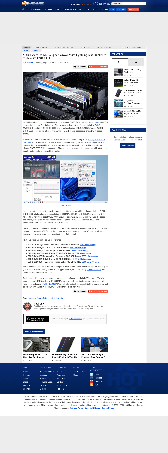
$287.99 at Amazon (83, 259)
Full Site (26, 385)
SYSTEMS (48, 9)
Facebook (99, 378)
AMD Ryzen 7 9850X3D (105, 47)
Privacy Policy (63, 385)
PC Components (47, 371)
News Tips (61, 378)
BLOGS (105, 9)
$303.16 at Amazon (90, 256)
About (59, 371)
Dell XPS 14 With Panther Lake (64, 47)
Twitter (97, 374)
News (36, 50)
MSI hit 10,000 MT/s (51, 284)
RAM (39, 298)
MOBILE (57, 9)
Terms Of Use (108, 408)
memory (32, 298)
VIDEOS (96, 9)
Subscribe (121, 9)
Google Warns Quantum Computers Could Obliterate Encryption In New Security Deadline (132, 102)
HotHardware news (75, 319)
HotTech (60, 389)
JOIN (78, 4)
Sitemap (26, 389)
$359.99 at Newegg (80, 250)
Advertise (61, 375)
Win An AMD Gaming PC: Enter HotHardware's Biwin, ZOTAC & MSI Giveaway (132, 71)
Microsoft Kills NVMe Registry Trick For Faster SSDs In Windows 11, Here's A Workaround (133, 112)
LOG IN (72, 4)
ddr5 (51, 298)
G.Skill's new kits (94, 270)
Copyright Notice (92, 408)
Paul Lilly (39, 303)
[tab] (120, 62)
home (26, 50)
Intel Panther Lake (86, 47)
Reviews (26, 375)
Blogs (25, 382)
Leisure (43, 385)
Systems (43, 375)
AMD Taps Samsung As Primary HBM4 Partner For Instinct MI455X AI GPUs (94, 356)
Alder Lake (93, 122)
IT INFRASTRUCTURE (72, 9)
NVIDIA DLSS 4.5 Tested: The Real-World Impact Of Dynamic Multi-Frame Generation (132, 81)
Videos (43, 389)
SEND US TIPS (87, 4)
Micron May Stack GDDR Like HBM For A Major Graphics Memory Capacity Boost (36, 356)
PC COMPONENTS (34, 9)
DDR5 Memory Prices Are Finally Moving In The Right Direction (65, 356)
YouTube (98, 381)
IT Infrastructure (46, 382)
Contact (60, 382)
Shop (112, 9)
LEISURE (87, 9)
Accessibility (78, 371)
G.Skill (45, 298)
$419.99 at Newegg (88, 245)
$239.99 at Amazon (90, 262)
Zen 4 (43, 125)
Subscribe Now (128, 146)
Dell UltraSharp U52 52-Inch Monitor (130, 47)
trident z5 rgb (59, 298)
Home (25, 371)
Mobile (43, 378)
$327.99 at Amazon (83, 253)
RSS (96, 385)
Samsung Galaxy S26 (41, 47)
